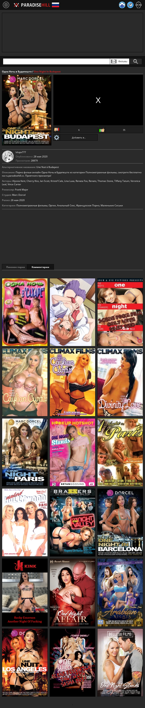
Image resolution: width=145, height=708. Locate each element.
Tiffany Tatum (121, 181)
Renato (92, 181)
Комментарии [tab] (46, 267)
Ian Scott (44, 181)
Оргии (52, 205)
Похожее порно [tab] (16, 267)
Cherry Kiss (33, 181)
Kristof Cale (57, 181)
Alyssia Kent (18, 181)
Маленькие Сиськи (112, 205)
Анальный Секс (66, 205)
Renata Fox (82, 181)
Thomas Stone (105, 181)
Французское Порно (87, 205)
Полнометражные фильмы (31, 205)
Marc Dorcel (19, 195)
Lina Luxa (69, 181)
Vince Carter (14, 184)
